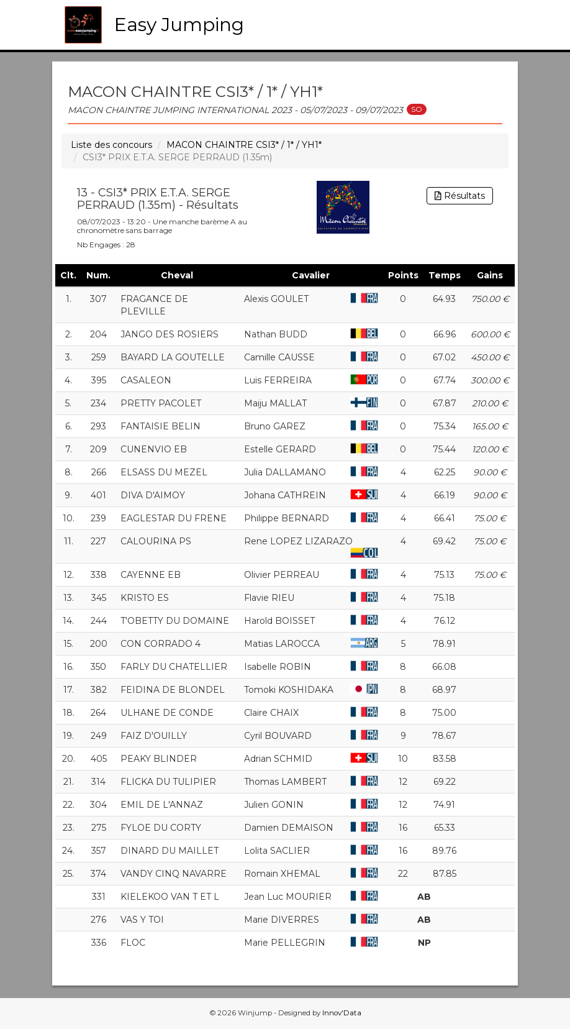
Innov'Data (341, 1012)
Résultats (460, 195)
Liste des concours (111, 144)
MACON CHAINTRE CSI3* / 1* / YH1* (244, 144)
